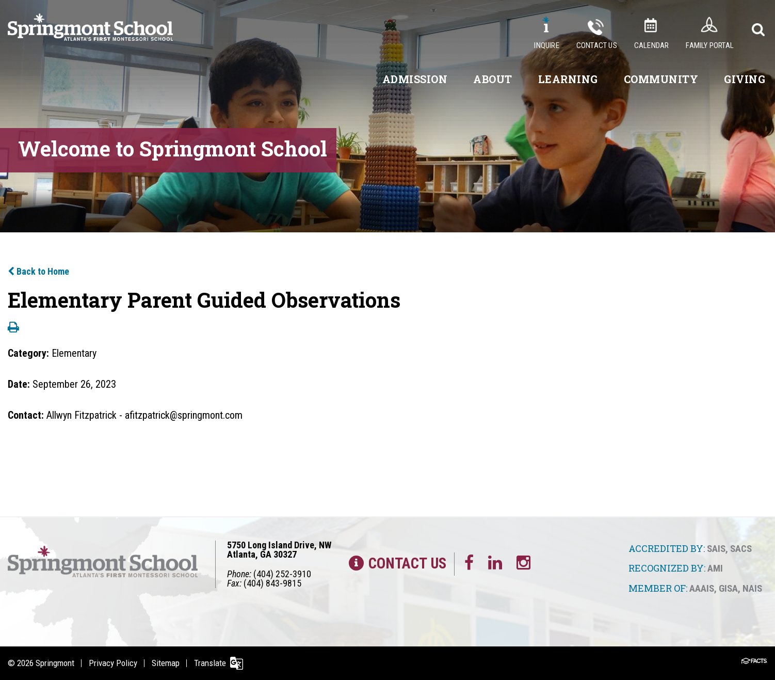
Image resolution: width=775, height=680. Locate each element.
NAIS (752, 588)
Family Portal (710, 45)
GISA (728, 588)
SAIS (716, 549)
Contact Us (596, 45)
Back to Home (38, 271)
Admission (415, 79)
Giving (744, 79)
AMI (715, 568)
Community (661, 79)
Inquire (546, 45)
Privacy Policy (113, 663)
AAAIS (701, 588)
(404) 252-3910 (282, 573)
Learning (568, 79)
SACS (741, 549)
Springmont (55, 663)
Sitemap (166, 663)
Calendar (651, 45)
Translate (210, 663)
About (492, 79)
